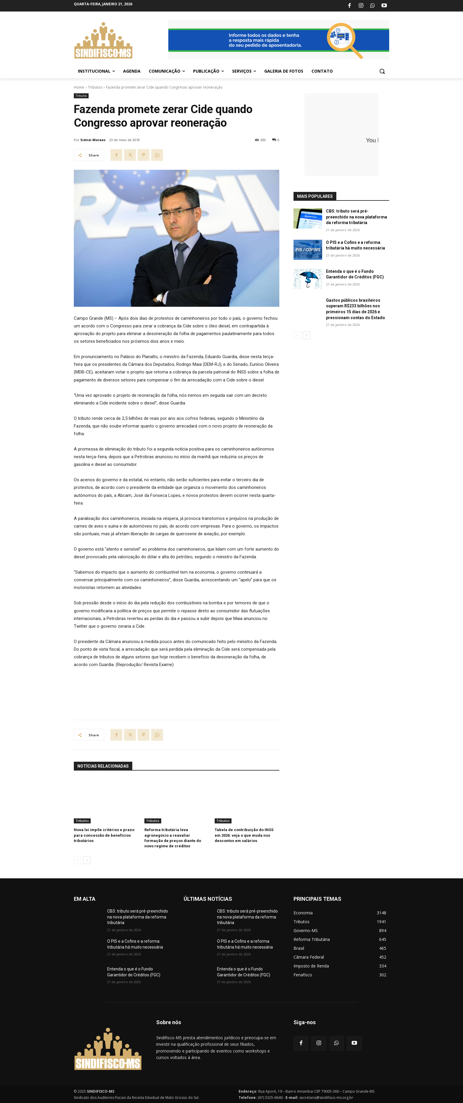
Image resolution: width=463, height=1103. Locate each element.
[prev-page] (77, 860)
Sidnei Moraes (92, 140)
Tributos (95, 87)
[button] (382, 71)
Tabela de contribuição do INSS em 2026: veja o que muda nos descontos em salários (244, 835)
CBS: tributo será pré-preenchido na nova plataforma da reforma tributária (356, 217)
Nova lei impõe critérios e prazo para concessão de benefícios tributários (104, 835)
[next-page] (87, 860)
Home (79, 87)
